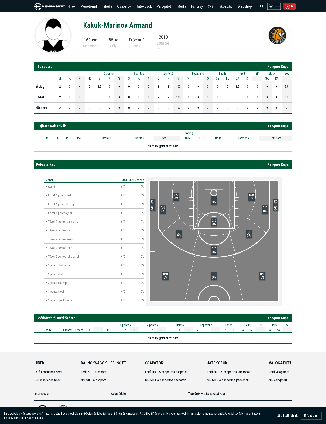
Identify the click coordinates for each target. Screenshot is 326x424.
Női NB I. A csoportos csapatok (166, 380)
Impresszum (42, 394)
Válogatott (164, 6)
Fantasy (197, 6)
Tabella (107, 6)
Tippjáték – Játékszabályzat (206, 394)
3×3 (210, 6)
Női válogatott (278, 380)
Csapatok (124, 6)
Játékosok (144, 6)
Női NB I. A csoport (93, 380)
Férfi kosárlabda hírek (48, 372)
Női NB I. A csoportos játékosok (228, 380)
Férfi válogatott (279, 372)
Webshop (245, 6)
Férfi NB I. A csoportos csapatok (166, 372)
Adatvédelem (119, 394)
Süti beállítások (287, 416)
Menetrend (88, 6)
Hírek (71, 6)
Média (181, 6)
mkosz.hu (225, 6)
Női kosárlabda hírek (47, 380)
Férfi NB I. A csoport (94, 372)
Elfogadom (311, 416)
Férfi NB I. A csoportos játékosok (228, 372)
